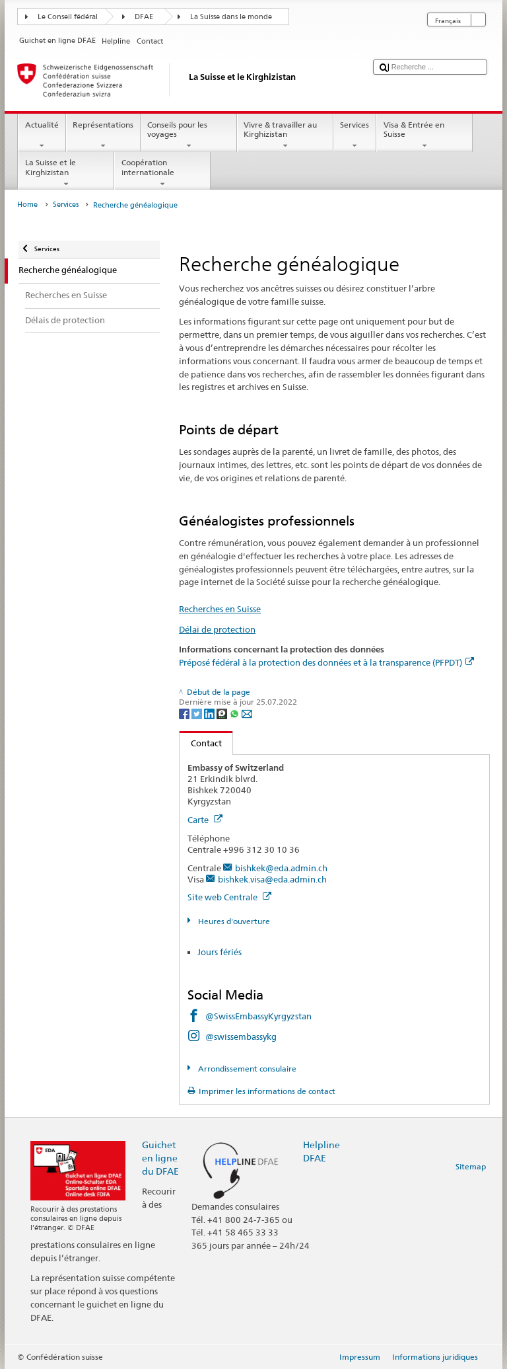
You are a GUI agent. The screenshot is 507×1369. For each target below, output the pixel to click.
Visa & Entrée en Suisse (424, 135)
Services (355, 135)
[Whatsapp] (235, 713)
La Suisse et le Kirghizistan (66, 173)
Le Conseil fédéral (68, 17)
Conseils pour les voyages (188, 135)
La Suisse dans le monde (231, 17)
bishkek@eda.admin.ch (281, 868)
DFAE (144, 17)
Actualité (41, 135)
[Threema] (223, 713)
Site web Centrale (229, 897)
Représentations (103, 135)
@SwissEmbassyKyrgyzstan (258, 1016)
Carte (204, 819)
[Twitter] (197, 713)
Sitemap (471, 1166)
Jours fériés (219, 952)
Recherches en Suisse (220, 609)
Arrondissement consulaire (246, 1069)
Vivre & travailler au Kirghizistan (285, 135)
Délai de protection (217, 629)
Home (27, 204)
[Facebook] (185, 713)
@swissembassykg (241, 1036)
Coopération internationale (162, 173)
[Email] (247, 713)
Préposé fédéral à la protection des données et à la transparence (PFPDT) (326, 662)
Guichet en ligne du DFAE (160, 1158)
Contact (201, 743)
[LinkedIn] (210, 713)
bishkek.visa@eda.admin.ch (272, 879)
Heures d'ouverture (233, 921)
